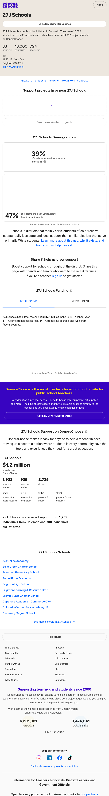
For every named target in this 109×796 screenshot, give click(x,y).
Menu (100, 4)
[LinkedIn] (49, 757)
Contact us (60, 680)
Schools (82, 81)
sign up (57, 276)
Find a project (12, 647)
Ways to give (11, 680)
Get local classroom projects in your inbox (54, 766)
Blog (57, 669)
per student (80, 301)
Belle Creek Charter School (20, 566)
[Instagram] (38, 757)
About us (59, 647)
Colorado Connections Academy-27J (26, 607)
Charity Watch (70, 708)
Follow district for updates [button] (54, 24)
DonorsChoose (10, 5)
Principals (57, 780)
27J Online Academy (15, 561)
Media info (60, 674)
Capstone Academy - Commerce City (27, 601)
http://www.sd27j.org (13, 67)
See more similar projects (55, 122)
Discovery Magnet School (19, 613)
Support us (10, 669)
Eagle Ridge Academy (17, 578)
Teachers (42, 780)
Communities (61, 664)
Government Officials (54, 785)
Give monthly (11, 653)
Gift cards (10, 658)
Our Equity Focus (63, 653)
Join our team (62, 658)
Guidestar (55, 712)
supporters (28, 722)
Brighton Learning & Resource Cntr (25, 590)
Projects (26, 81)
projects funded (80, 722)
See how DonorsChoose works (54, 415)
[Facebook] (59, 757)
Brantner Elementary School (21, 572)
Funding (54, 81)
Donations (68, 81)
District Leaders (77, 780)
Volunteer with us (13, 674)
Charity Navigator (34, 712)
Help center (54, 636)
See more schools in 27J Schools (54, 622)
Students (41, 81)
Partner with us (12, 664)
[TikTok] (70, 757)
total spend (28, 301)
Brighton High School (16, 584)
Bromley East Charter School (21, 596)
